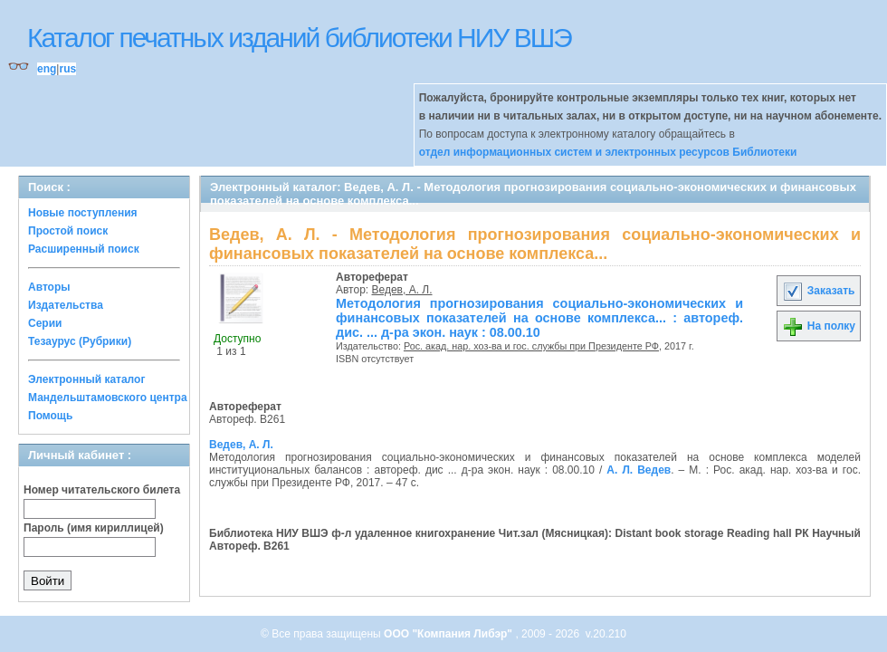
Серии (45, 323)
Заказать (818, 290)
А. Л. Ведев (638, 470)
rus (67, 68)
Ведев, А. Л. (402, 289)
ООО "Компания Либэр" (449, 634)
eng (46, 68)
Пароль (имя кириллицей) (94, 528)
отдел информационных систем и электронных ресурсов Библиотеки (608, 152)
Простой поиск (68, 231)
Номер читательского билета (102, 490)
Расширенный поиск (83, 249)
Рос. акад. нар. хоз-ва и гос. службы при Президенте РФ (531, 345)
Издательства (65, 305)
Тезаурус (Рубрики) (79, 341)
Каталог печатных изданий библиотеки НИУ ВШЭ (299, 38)
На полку (818, 326)
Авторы (49, 287)
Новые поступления (83, 212)
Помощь (50, 415)
